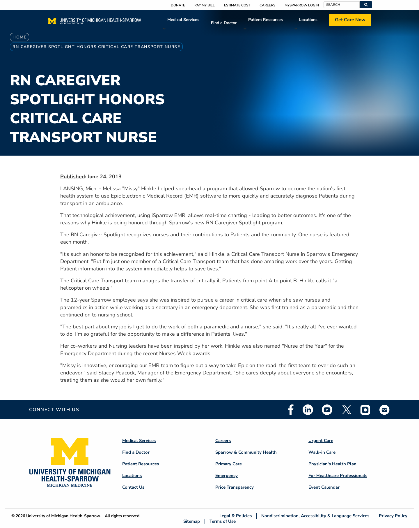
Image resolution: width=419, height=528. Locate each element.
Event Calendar (324, 487)
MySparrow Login (302, 5)
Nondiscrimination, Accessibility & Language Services (315, 516)
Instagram (365, 409)
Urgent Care (320, 440)
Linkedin (308, 409)
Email (384, 410)
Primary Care (228, 464)
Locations (308, 19)
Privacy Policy (393, 516)
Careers (267, 5)
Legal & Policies (235, 516)
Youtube (327, 409)
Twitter (346, 409)
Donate (178, 5)
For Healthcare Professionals (337, 475)
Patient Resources (265, 19)
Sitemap (191, 521)
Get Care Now (350, 20)
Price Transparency (234, 487)
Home (19, 37)
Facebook (290, 409)
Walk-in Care (321, 452)
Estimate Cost (237, 5)
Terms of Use (223, 521)
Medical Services (183, 19)
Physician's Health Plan (332, 464)
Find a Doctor (224, 23)
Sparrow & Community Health (246, 452)
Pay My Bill (204, 5)
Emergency (226, 475)
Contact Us (133, 487)
